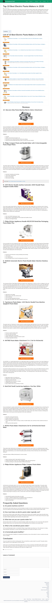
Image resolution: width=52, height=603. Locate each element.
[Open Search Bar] (47, 1)
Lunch (48, 591)
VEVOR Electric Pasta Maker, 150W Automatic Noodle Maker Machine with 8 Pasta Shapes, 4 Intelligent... (26, 44)
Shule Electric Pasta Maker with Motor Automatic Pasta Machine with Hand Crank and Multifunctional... (26, 90)
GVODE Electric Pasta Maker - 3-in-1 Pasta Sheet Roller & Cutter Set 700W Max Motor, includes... (25, 38)
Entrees (48, 588)
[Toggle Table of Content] (9, 31)
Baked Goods (47, 582)
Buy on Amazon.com (26, 123)
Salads (48, 593)
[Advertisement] (26, 22)
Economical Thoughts (45, 587)
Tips (40, 1)
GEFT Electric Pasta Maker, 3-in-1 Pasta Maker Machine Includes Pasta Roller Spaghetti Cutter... (24, 73)
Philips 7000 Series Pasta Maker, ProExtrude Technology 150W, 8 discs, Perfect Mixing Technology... (25, 61)
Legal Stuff (47, 599)
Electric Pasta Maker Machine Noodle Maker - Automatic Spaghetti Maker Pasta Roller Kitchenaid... (25, 55)
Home (27, 1)
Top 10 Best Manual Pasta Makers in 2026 (17, 181)
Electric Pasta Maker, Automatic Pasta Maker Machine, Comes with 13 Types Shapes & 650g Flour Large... (26, 96)
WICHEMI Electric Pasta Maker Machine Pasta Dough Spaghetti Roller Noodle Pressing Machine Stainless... (26, 84)
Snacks (48, 596)
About (25, 599)
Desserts (47, 584)
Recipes (32, 1)
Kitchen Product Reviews (8, 549)
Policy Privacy (29, 599)
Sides (48, 594)
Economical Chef (10, 1)
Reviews (36, 1)
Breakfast (47, 583)
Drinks (48, 586)
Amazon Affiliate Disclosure (36, 599)
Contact (44, 1)
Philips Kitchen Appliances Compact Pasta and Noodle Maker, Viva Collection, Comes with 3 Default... (25, 78)
